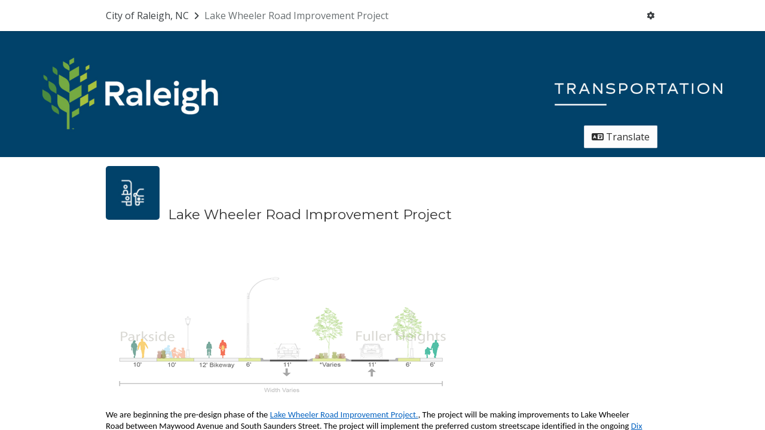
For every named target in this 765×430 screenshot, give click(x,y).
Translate (621, 136)
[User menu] (650, 15)
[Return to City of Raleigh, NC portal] (153, 15)
